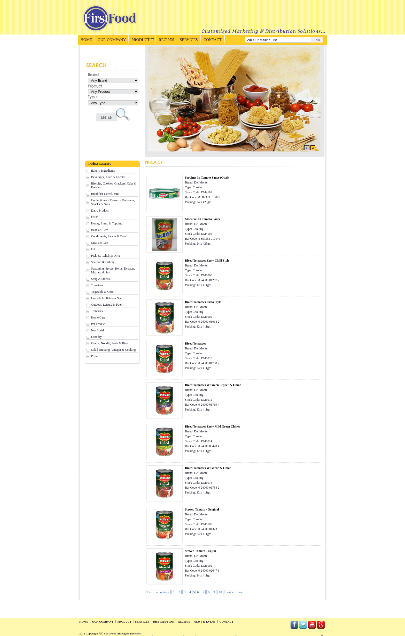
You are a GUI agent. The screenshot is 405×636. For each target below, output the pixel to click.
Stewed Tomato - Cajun (200, 551)
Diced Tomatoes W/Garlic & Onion (208, 468)
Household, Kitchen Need (107, 298)
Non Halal (97, 330)
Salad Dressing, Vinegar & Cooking (113, 350)
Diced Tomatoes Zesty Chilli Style (207, 260)
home (83, 621)
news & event (205, 621)
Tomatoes (97, 285)
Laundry (96, 337)
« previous (162, 592)
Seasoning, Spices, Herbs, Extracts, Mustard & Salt (113, 270)
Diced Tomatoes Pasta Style (203, 302)
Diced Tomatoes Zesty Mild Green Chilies (212, 426)
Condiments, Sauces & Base (108, 236)
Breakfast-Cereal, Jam (105, 194)
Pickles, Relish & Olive (105, 255)
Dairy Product (100, 210)
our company (103, 621)
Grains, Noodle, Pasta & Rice (109, 343)
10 (220, 592)
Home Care (98, 317)
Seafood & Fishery (103, 262)
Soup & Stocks (100, 279)
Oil (93, 249)
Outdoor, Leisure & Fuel (106, 304)
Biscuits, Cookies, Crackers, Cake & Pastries (114, 185)
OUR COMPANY (112, 40)
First (149, 592)
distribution (163, 621)
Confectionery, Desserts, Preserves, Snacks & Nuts (113, 202)
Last (240, 592)
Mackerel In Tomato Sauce (202, 219)
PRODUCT (142, 40)
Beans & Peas (99, 230)
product (124, 621)
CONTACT (213, 40)
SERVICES (189, 40)
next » (229, 592)
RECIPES (166, 40)
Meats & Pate (99, 243)
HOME (86, 40)
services (142, 621)
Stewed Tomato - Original (202, 509)
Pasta (94, 356)
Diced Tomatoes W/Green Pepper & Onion (213, 385)
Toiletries (97, 311)
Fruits (94, 217)
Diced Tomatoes (195, 343)
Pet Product (98, 324)
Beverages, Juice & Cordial (108, 177)
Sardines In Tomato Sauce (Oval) (207, 177)
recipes (184, 621)
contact (226, 621)
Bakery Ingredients (103, 170)
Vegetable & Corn (102, 292)
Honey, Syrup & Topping (106, 223)
